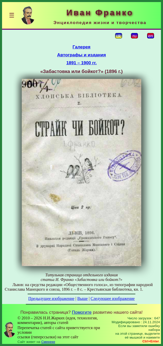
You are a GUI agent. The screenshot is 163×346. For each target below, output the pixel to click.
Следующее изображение (113, 298)
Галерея (82, 46)
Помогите (82, 312)
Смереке (48, 342)
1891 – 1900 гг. (81, 62)
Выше (82, 298)
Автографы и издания (81, 54)
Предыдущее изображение (51, 298)
